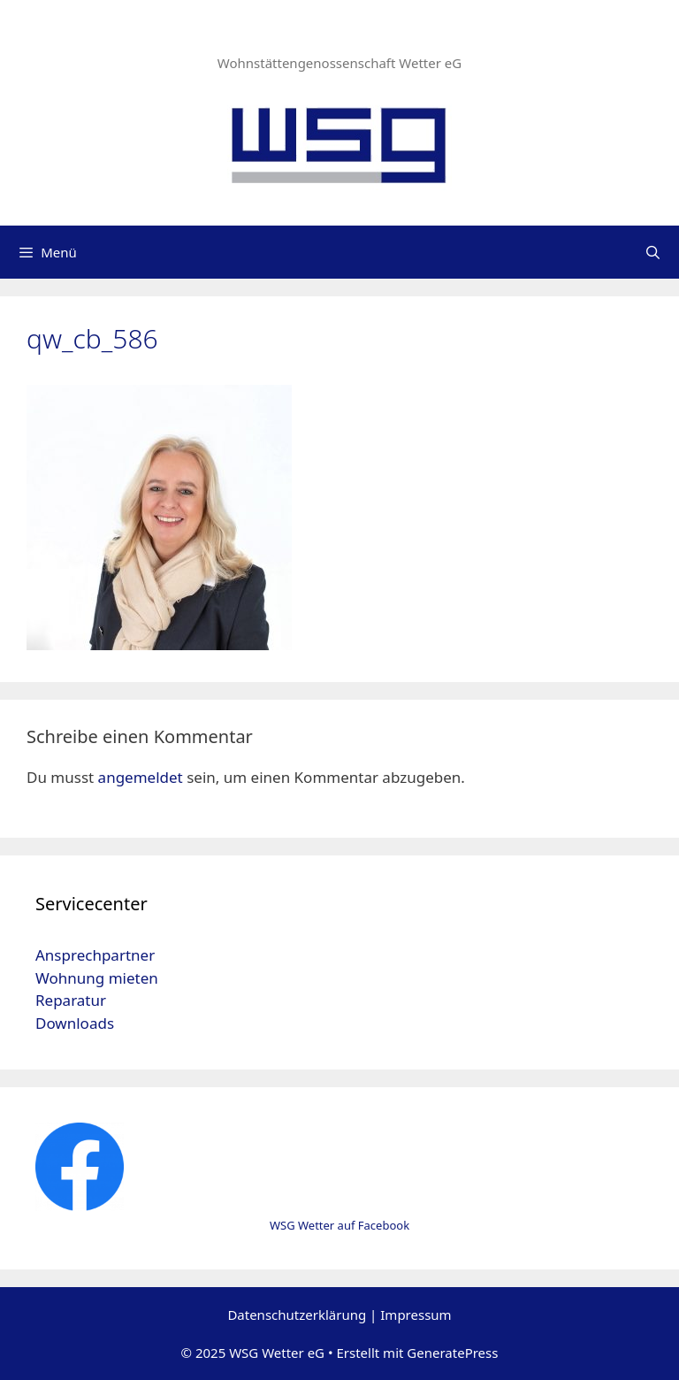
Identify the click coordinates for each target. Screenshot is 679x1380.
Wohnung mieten (96, 978)
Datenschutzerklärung (296, 1314)
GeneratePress (452, 1352)
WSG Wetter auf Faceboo (336, 1225)
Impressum (415, 1314)
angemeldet (140, 777)
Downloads (74, 1023)
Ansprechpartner (95, 955)
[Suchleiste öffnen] (653, 252)
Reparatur (70, 1000)
